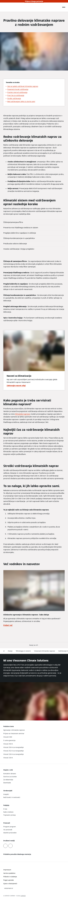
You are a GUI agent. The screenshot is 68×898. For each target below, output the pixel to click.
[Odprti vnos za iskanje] (59, 7)
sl (3, 651)
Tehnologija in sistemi (23, 651)
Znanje (10, 651)
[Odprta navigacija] (64, 7)
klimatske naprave (22, 414)
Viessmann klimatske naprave (44, 651)
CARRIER (23, 896)
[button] (34, 645)
